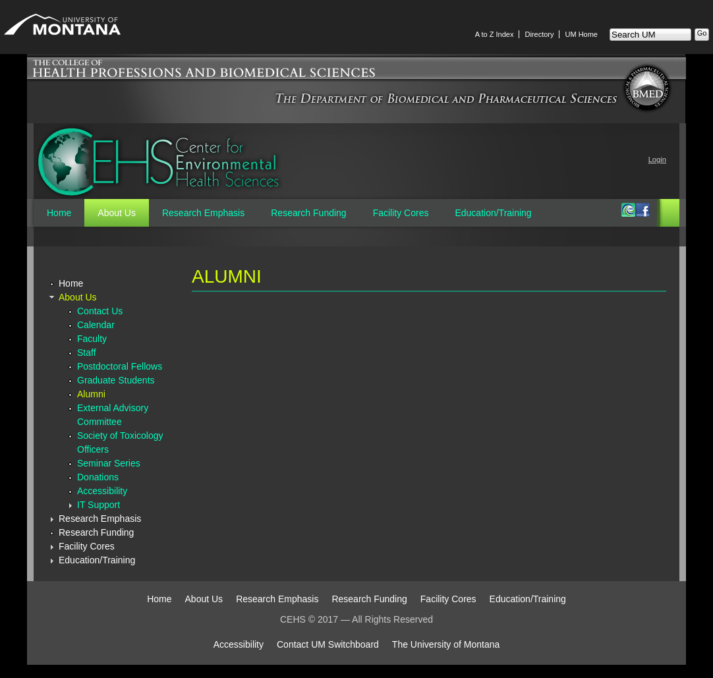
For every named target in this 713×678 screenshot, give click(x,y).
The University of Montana (445, 644)
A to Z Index (494, 34)
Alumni (91, 394)
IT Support (98, 504)
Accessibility (102, 491)
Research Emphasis (203, 213)
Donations (98, 477)
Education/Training (493, 213)
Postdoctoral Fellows (119, 366)
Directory (539, 34)
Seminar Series (108, 463)
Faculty (92, 338)
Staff (86, 352)
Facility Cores (401, 213)
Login (657, 159)
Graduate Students (116, 380)
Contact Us (100, 311)
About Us (117, 213)
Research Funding (308, 213)
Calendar (96, 325)
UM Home (581, 34)
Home (59, 213)
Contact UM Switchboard (328, 644)
